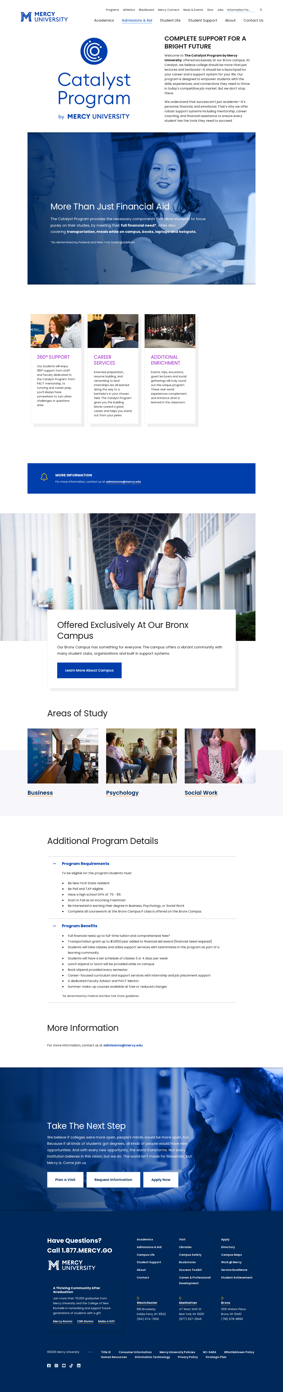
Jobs (220, 10)
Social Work (201, 792)
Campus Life (146, 1255)
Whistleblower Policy (239, 1352)
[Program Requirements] (141, 863)
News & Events (193, 10)
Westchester (147, 1303)
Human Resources (114, 1357)
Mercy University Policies (177, 1352)
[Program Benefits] (141, 926)
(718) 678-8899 (232, 1319)
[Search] (261, 10)
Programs (112, 10)
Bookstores (187, 1262)
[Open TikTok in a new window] (71, 1366)
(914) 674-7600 (148, 1319)
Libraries (185, 1247)
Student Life (170, 20)
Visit (182, 1239)
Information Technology (152, 1357)
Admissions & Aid (137, 20)
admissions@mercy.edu (123, 482)
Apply (225, 1239)
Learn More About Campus (89, 670)
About (230, 20)
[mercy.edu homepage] (44, 17)
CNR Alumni (85, 1321)
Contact (143, 1277)
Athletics (129, 10)
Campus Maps (231, 1255)
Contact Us (253, 20)
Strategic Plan (216, 1357)
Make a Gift (106, 1321)
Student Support (202, 20)
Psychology (122, 792)
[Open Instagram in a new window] (56, 1366)
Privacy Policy (188, 1357)
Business (40, 792)
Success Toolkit (190, 1270)
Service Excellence (234, 1270)
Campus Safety (190, 1255)
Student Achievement (237, 1277)
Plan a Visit (65, 1179)
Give (210, 10)
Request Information (113, 1179)
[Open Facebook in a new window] (49, 1366)
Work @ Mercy (231, 1262)
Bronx (225, 1303)
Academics (104, 20)
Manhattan (188, 1303)
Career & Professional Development (195, 1280)
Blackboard (146, 10)
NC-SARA (209, 1352)
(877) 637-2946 (190, 1319)
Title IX (106, 1352)
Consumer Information (135, 1352)
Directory (228, 1247)
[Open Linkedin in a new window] (79, 1366)
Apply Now (160, 1179)
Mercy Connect (168, 10)
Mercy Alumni (62, 1321)
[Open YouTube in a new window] (64, 1366)
